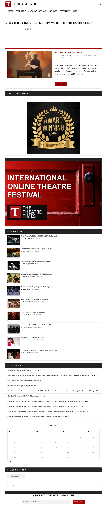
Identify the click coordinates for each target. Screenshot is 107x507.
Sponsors (66, 505)
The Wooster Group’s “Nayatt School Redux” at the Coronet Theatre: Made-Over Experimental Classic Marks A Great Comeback (48, 366)
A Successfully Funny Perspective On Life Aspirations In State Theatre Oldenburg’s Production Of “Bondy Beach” (43, 402)
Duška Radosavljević (29, 293)
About (18, 505)
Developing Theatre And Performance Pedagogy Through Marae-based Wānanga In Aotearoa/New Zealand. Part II (43, 392)
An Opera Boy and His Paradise (70, 43)
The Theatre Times (21, 502)
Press (73, 505)
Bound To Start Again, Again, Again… (19, 361)
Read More (61, 75)
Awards (39, 505)
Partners (58, 505)
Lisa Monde (26, 242)
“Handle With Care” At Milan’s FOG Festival (21, 387)
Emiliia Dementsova (29, 229)
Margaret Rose (27, 318)
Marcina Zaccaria (28, 331)
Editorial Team (49, 505)
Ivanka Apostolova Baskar (31, 254)
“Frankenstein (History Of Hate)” (18, 377)
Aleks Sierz (26, 280)
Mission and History (28, 505)
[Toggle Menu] (101, 4)
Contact (79, 505)
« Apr (9, 452)
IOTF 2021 (69, 48)
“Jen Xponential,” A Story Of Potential (19, 371)
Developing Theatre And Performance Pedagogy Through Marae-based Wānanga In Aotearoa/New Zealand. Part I (43, 397)
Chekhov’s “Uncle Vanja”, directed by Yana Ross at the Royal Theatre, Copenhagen (33, 407)
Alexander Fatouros (29, 267)
